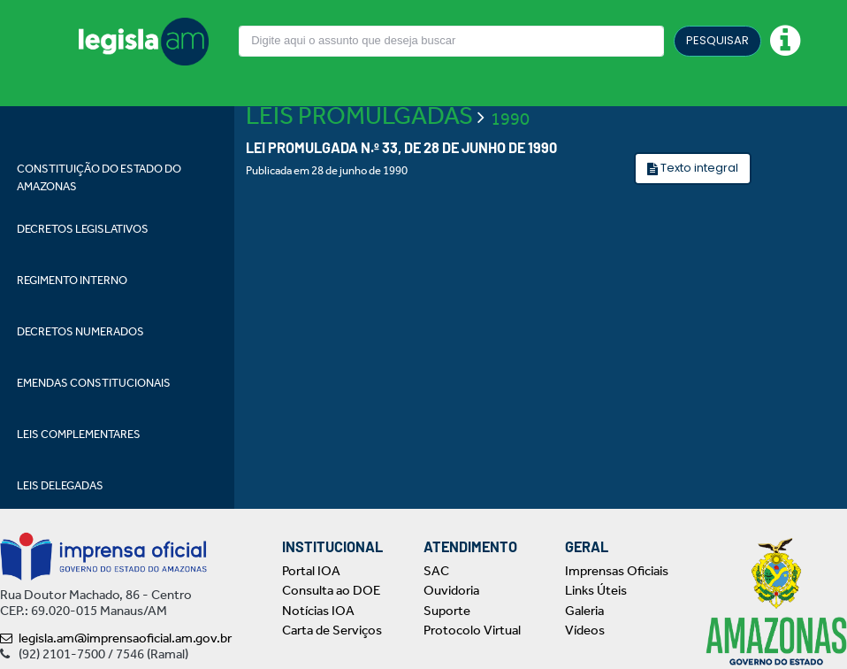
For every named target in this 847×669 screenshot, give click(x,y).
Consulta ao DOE (331, 590)
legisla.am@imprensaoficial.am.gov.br (116, 638)
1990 (510, 118)
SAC (436, 571)
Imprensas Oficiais (616, 571)
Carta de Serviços (332, 630)
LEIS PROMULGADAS (359, 115)
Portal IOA (311, 571)
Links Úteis (596, 590)
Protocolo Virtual (472, 630)
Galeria (584, 611)
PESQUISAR (717, 40)
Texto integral (698, 167)
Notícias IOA (318, 611)
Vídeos (585, 630)
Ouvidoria (451, 590)
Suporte (447, 611)
